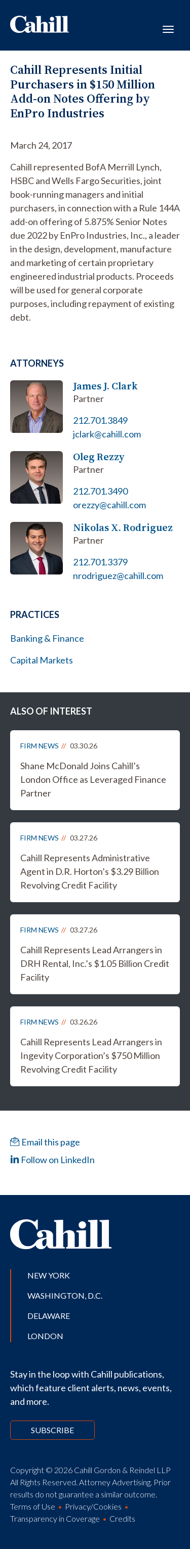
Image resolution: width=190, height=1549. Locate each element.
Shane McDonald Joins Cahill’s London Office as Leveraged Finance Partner (93, 779)
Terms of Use (32, 1506)
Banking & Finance (47, 638)
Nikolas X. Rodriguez (123, 528)
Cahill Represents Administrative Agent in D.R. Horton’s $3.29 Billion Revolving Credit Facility (89, 871)
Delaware (48, 1315)
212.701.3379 (100, 561)
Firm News (39, 745)
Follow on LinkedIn (52, 1159)
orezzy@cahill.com (109, 504)
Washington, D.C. (64, 1295)
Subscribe (52, 1430)
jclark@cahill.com (107, 433)
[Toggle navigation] (168, 28)
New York (48, 1275)
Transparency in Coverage (55, 1518)
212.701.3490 (100, 491)
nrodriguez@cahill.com (118, 575)
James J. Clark (105, 386)
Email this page (45, 1141)
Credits (122, 1518)
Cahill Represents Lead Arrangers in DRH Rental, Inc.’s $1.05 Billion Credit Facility (94, 963)
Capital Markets (41, 660)
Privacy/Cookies (93, 1506)
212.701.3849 (100, 420)
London (45, 1336)
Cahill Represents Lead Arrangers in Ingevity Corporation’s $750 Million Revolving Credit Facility (91, 1055)
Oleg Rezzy (98, 457)
